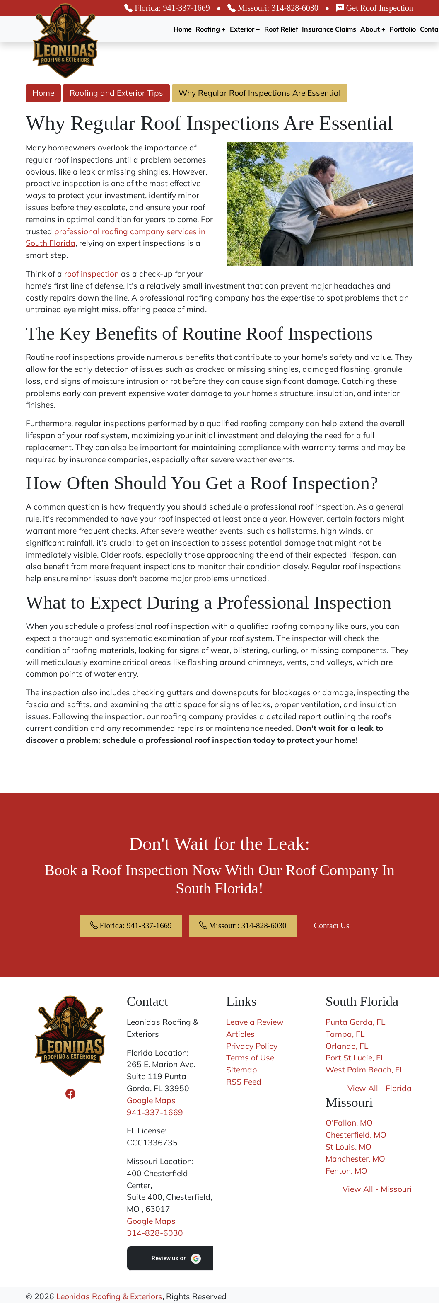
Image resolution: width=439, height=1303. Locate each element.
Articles (240, 1034)
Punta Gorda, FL (355, 1022)
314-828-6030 (155, 1233)
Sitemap (241, 1070)
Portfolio (402, 29)
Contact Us (332, 925)
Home (183, 29)
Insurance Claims (329, 29)
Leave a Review (255, 1022)
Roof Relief (281, 29)
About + (373, 29)
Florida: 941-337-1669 (167, 7)
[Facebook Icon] (70, 1093)
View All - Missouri (377, 1189)
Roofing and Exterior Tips (116, 93)
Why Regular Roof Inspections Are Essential (259, 93)
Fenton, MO (346, 1171)
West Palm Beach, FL (365, 1070)
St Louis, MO (348, 1147)
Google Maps (151, 1100)
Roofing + (210, 29)
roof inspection (91, 274)
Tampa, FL (345, 1034)
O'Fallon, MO (349, 1123)
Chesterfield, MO (356, 1135)
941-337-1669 (155, 1112)
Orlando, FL (347, 1046)
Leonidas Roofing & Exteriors (109, 1296)
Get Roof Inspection (374, 7)
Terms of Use (250, 1058)
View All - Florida (379, 1088)
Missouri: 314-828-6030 (272, 7)
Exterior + (245, 29)
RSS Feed (243, 1082)
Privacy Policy (251, 1046)
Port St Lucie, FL (355, 1058)
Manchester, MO (355, 1159)
